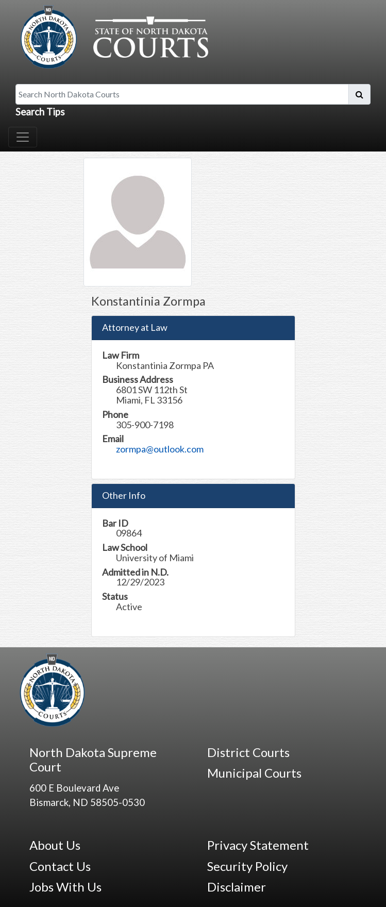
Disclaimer (236, 886)
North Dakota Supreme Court (93, 760)
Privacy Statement (258, 844)
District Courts (248, 752)
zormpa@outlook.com (160, 449)
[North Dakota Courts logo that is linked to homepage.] (111, 35)
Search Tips (40, 111)
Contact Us (60, 866)
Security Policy (247, 866)
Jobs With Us (65, 886)
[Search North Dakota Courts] (182, 94)
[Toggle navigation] (22, 137)
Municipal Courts (254, 772)
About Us (54, 844)
